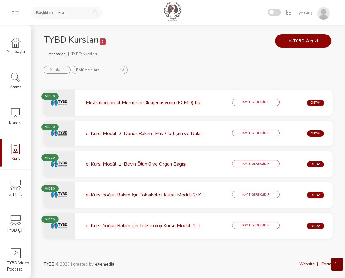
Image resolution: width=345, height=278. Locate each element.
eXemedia (104, 264)
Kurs (16, 152)
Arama (16, 80)
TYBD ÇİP (15, 223)
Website (307, 264)
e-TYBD (16, 188)
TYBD (49, 264)
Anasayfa (57, 54)
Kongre (16, 116)
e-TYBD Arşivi (303, 41)
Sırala (55, 69)
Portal (327, 264)
